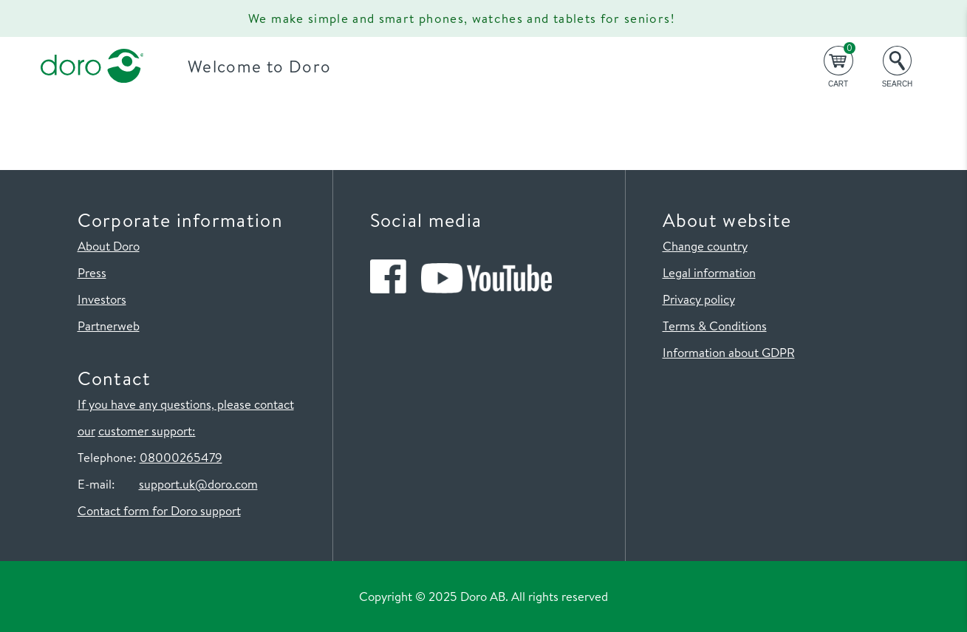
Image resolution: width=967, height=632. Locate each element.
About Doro (109, 245)
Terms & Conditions (715, 325)
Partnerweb (109, 325)
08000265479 (181, 457)
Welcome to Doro (259, 66)
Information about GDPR (729, 352)
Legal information (709, 272)
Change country (705, 245)
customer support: (147, 430)
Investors (102, 298)
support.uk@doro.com (198, 483)
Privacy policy (699, 298)
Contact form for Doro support (159, 510)
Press (92, 272)
